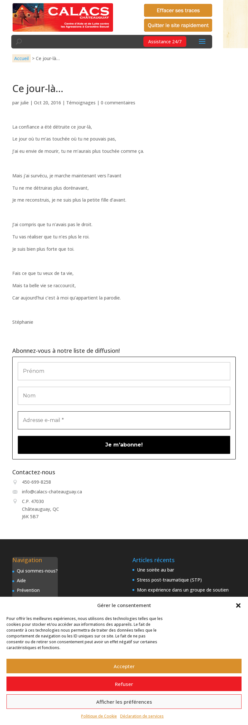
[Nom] (124, 396)
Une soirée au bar (155, 570)
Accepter (124, 666)
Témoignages (81, 103)
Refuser (124, 684)
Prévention (28, 590)
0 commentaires (118, 103)
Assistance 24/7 (164, 41)
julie (24, 103)
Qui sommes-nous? (37, 571)
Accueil (21, 58)
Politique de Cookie (99, 716)
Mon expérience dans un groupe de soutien (183, 590)
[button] (238, 605)
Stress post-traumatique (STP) (169, 580)
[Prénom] (124, 371)
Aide (21, 580)
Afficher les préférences (124, 702)
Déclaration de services (142, 716)
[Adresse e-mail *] (124, 420)
